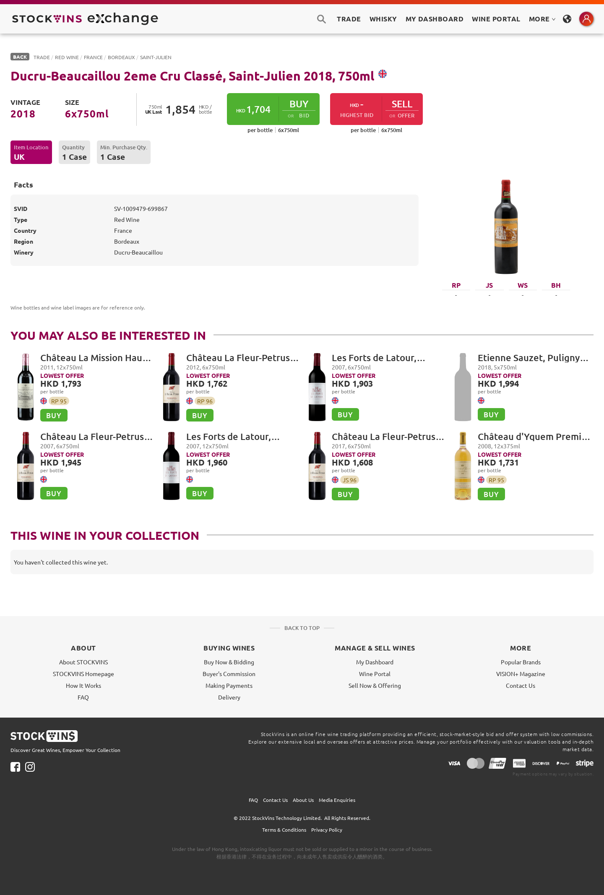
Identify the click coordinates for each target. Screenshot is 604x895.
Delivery (229, 697)
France (93, 57)
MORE (542, 18)
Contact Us (520, 685)
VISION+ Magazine (520, 673)
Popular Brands (521, 662)
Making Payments (229, 685)
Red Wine (67, 57)
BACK (20, 56)
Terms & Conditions (284, 829)
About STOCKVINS (83, 662)
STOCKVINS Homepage (83, 673)
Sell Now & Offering (375, 685)
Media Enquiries (337, 799)
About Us (303, 799)
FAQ (83, 697)
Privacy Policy (326, 829)
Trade (42, 57)
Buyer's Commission (229, 673)
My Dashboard (374, 662)
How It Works (83, 685)
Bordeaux (121, 57)
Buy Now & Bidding (229, 662)
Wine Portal (496, 18)
